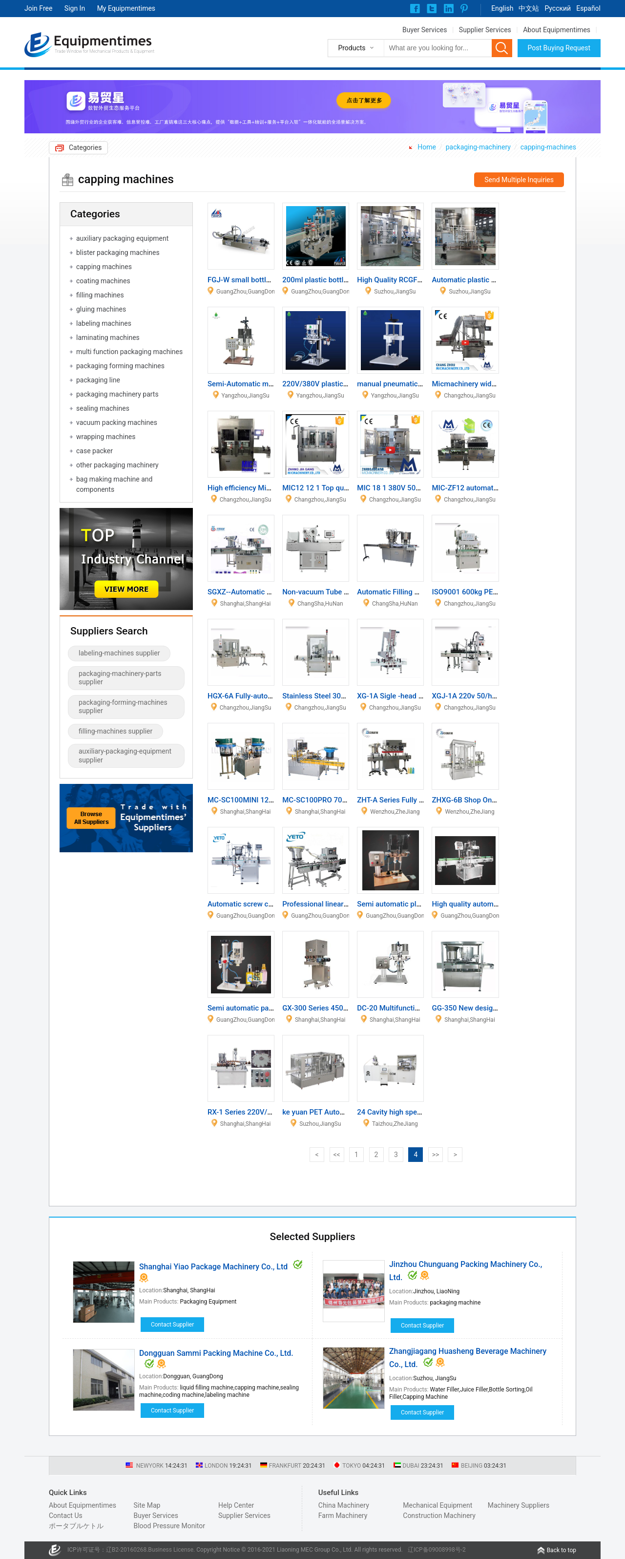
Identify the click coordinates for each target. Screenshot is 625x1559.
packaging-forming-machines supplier (123, 706)
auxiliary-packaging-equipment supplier (125, 755)
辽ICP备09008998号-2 (437, 1549)
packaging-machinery (478, 147)
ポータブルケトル (76, 1526)
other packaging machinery (117, 465)
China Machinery (343, 1505)
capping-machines (548, 147)
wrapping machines (106, 437)
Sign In (74, 8)
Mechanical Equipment (437, 1505)
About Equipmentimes (556, 30)
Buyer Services (424, 30)
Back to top (561, 1550)
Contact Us (66, 1515)
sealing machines (102, 408)
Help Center (236, 1505)
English (502, 8)
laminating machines (108, 337)
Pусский (557, 8)
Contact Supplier (172, 1324)
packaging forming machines (120, 366)
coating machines (103, 281)
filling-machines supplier (115, 731)
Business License (170, 1549)
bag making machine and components (114, 484)
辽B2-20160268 (126, 1549)
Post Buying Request (559, 48)
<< (336, 1155)
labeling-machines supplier (119, 653)
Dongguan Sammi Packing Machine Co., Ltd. (216, 1353)
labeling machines (103, 323)
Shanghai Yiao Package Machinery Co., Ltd (213, 1266)
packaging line (98, 380)
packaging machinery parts (117, 394)
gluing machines (101, 309)
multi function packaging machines (129, 352)
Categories (85, 147)
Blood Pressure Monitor (169, 1526)
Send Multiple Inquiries (519, 180)
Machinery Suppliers (518, 1505)
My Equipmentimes (126, 8)
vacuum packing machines (116, 422)
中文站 (529, 8)
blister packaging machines (118, 252)
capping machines (104, 267)
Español (588, 8)
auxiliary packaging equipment (122, 238)
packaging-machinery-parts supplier (120, 678)
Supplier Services (485, 30)
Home (426, 147)
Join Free (38, 8)
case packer (94, 451)
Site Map (146, 1505)
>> (435, 1155)
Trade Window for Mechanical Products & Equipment (104, 51)
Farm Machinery (343, 1515)
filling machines (100, 295)
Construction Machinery (439, 1515)
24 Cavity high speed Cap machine (413, 1112)
